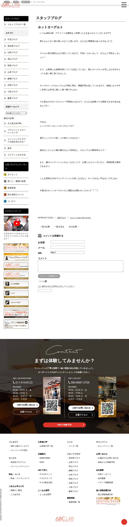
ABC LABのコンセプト (20, 446)
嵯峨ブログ (13, 78)
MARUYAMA (45, 458)
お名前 (41, 242)
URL (40, 253)
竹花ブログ (13, 39)
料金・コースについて (20, 478)
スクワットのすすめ (17, 155)
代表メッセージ (104, 474)
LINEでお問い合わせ (26, 405)
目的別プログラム (18, 462)
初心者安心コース (16, 194)
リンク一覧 (73, 446)
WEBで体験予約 (64, 425)
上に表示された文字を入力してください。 (57, 289)
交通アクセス (26, 412)
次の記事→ (74, 226)
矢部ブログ (13, 85)
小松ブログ (13, 91)
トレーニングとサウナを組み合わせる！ (17, 140)
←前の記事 (45, 226)
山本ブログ (13, 72)
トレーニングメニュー (20, 466)
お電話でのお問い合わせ (108, 458)
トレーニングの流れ (19, 450)
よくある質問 (45, 494)
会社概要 (101, 478)
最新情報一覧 (74, 502)
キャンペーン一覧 (105, 446)
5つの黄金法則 (46, 482)
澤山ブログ (13, 59)
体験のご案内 (16, 490)
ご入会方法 (15, 494)
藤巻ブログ (13, 98)
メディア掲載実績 (105, 482)
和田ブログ (13, 65)
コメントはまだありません (80, 218)
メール (41, 248)
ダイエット (13, 174)
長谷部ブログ (14, 46)
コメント (42, 258)
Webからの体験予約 (106, 462)
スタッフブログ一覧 (17, 24)
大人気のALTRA (15, 123)
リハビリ (12, 201)
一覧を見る (59, 226)
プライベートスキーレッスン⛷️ (17, 131)
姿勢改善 (12, 188)
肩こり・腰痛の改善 (17, 181)
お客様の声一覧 (46, 446)
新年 (10, 148)
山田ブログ (61, 218)
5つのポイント (46, 474)
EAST (42, 462)
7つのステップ (46, 478)
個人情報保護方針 (105, 494)
